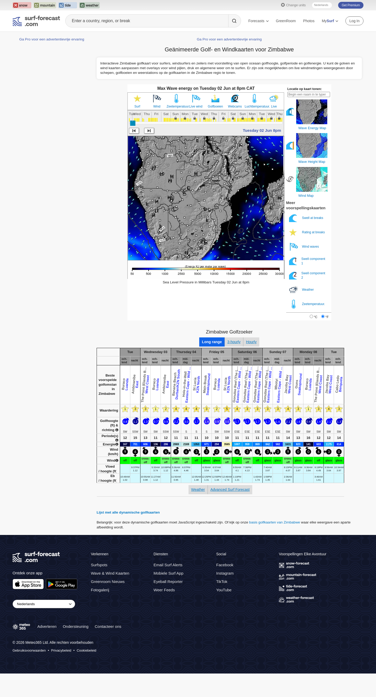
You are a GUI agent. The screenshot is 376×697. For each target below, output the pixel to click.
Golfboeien (215, 106)
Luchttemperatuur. (254, 106)
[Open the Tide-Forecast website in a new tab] (67, 5)
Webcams (235, 106)
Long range (212, 342)
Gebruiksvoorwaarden (29, 650)
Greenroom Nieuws (108, 581)
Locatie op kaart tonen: (304, 89)
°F (326, 317)
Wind (156, 106)
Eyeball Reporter (168, 581)
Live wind (195, 106)
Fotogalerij (100, 590)
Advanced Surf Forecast (230, 489)
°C (315, 317)
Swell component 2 (307, 275)
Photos (309, 21)
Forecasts (258, 21)
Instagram (225, 573)
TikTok (221, 581)
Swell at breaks (306, 218)
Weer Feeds (164, 590)
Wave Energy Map (312, 128)
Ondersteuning (75, 626)
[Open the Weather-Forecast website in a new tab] (89, 5)
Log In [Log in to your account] (354, 21)
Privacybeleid (61, 650)
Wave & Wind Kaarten (110, 573)
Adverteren (46, 626)
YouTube (224, 590)
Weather (302, 289)
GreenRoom (286, 21)
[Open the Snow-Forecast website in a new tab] (22, 5)
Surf (137, 106)
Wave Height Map (311, 162)
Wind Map (306, 196)
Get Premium (351, 5)
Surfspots (99, 565)
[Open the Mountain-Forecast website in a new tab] (44, 5)
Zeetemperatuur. (176, 106)
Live (274, 106)
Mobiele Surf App (168, 573)
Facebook (224, 565)
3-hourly (234, 342)
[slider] (132, 123)
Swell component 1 (307, 261)
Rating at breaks (307, 232)
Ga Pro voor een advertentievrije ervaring (51, 39)
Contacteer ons (108, 626)
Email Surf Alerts (168, 565)
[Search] (234, 21)
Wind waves (304, 246)
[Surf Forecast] (36, 21)
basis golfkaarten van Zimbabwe (274, 522)
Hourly (251, 342)
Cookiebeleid (86, 650)
